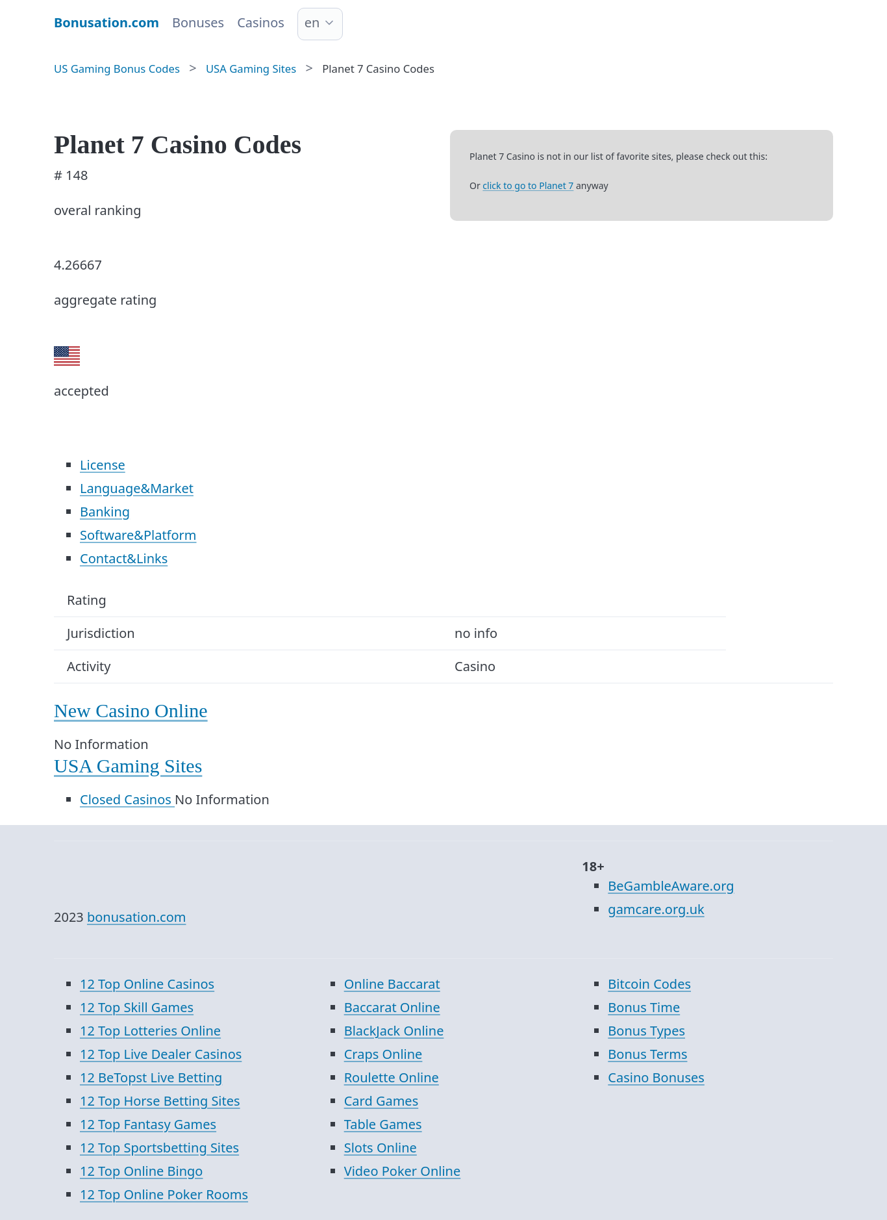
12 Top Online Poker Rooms (164, 1194)
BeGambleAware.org (671, 886)
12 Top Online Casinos (147, 984)
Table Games (383, 1124)
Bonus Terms (647, 1054)
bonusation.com (136, 917)
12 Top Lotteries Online (150, 1030)
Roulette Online (391, 1077)
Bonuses (198, 22)
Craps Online (383, 1054)
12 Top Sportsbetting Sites (159, 1147)
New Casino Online (131, 710)
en (312, 22)
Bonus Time (644, 1007)
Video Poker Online (402, 1171)
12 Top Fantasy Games (148, 1124)
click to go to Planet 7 (527, 185)
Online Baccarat (392, 984)
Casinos (260, 22)
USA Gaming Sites (128, 765)
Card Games (381, 1101)
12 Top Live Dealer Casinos (161, 1054)
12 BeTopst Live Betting (151, 1077)
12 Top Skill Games (137, 1007)
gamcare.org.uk (656, 909)
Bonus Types (646, 1030)
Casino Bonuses (656, 1077)
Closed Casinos (127, 799)
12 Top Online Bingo (141, 1171)
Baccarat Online (392, 1007)
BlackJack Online (394, 1030)
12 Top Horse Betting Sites (160, 1101)
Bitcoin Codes (649, 984)
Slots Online (380, 1147)
